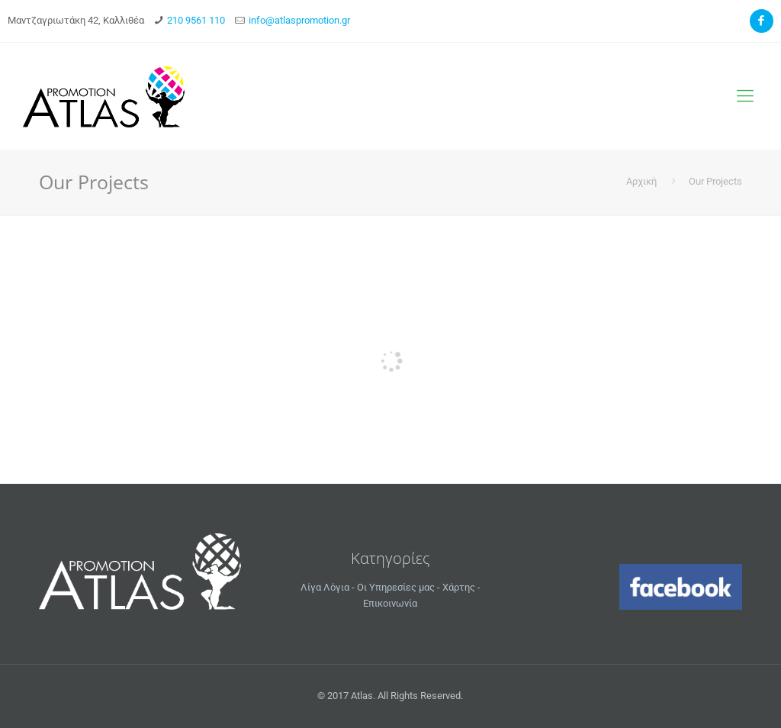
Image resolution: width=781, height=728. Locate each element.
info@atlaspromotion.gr (299, 20)
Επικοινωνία (390, 603)
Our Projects (715, 181)
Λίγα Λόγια (325, 587)
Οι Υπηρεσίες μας (396, 587)
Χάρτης (458, 587)
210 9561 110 (196, 20)
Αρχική (641, 181)
